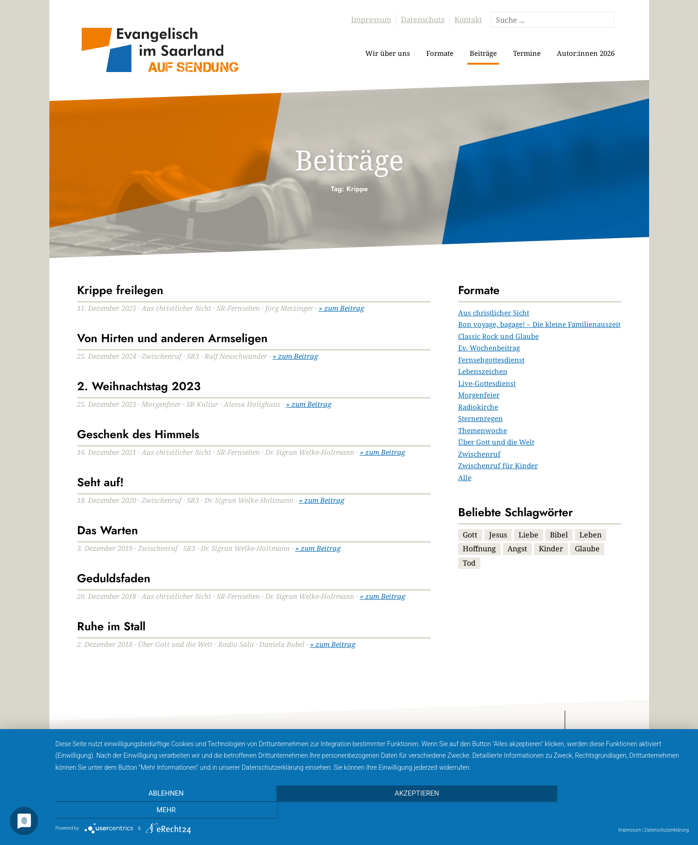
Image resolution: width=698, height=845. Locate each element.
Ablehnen (150, 810)
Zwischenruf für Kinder (498, 465)
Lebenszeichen (482, 371)
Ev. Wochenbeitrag (489, 347)
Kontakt (468, 19)
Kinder (551, 548)
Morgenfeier (479, 394)
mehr (593, 810)
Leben (590, 535)
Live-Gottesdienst (487, 383)
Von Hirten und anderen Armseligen (172, 338)
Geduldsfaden (113, 578)
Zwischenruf (479, 454)
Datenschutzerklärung (666, 830)
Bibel (559, 535)
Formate (439, 53)
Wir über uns (387, 53)
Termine (527, 53)
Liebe (528, 535)
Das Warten (107, 530)
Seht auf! (100, 482)
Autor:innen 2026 (585, 53)
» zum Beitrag (341, 308)
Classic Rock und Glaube (498, 336)
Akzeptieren (372, 810)
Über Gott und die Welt (496, 442)
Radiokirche (478, 406)
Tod (469, 563)
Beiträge (483, 53)
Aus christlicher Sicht (493, 312)
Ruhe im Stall (111, 626)
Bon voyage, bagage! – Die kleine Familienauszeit (539, 324)
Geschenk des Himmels (138, 434)
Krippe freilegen (120, 290)
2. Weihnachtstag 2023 (139, 386)
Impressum (371, 19)
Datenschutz (423, 19)
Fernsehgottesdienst (491, 359)
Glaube (587, 548)
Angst (517, 548)
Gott (470, 535)
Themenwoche (482, 430)
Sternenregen (480, 418)
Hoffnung (479, 548)
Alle (464, 477)
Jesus (498, 535)
